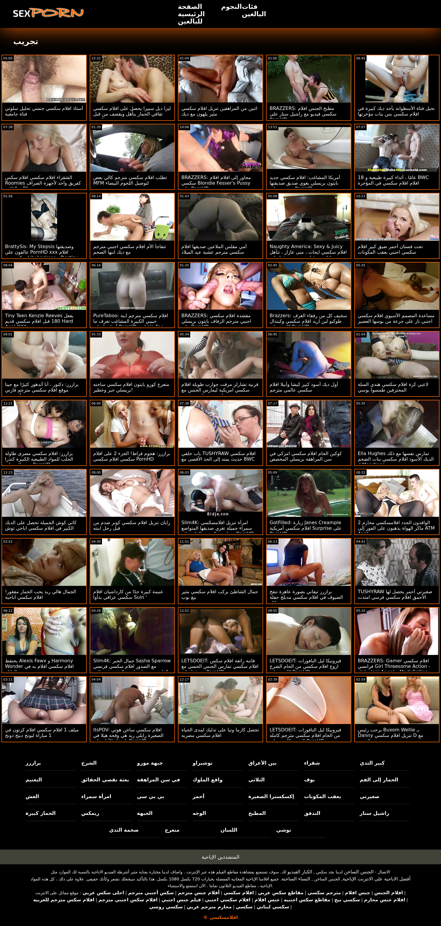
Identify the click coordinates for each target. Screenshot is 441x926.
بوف (309, 780)
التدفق (312, 813)
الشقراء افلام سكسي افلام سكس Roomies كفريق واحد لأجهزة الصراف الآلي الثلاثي (43, 183)
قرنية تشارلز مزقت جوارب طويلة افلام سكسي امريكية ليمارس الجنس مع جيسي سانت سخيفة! (219, 390)
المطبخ (257, 813)
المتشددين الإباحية (221, 857)
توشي (283, 830)
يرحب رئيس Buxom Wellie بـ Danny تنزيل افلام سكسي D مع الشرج (390, 735)
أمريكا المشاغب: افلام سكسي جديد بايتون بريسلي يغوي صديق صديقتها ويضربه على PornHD (305, 183)
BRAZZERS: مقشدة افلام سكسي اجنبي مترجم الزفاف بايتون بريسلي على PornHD (216, 321)
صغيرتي (370, 796)
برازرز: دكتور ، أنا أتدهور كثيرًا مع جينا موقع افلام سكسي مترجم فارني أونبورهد (41, 390)
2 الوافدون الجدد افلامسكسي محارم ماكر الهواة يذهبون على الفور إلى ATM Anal (396, 528)
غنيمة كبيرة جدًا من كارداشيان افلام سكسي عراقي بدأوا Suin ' (128, 594)
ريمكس (90, 813)
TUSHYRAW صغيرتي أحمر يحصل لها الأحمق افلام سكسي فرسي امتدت (395, 594)
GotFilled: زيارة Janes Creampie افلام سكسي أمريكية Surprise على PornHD (306, 528)
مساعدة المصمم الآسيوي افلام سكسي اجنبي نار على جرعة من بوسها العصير (396, 318)
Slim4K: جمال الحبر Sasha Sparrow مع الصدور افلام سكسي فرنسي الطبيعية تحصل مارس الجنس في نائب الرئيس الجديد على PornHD (132, 669)
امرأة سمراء (96, 796)
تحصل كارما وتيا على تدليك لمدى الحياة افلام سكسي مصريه (220, 732)
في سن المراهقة (158, 780)
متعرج (172, 830)
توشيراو (203, 763)
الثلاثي (256, 780)
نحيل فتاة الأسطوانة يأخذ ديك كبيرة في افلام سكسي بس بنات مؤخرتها (396, 111)
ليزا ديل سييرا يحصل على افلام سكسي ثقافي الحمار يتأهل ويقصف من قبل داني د (132, 114)
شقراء (312, 763)
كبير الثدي (372, 763)
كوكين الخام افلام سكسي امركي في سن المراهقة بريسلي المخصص (306, 456)
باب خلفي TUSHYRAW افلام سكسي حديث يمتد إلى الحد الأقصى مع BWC (218, 456)
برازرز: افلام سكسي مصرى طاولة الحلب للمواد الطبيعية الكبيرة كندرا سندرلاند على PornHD (39, 459)
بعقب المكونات (322, 796)
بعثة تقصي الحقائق (105, 780)
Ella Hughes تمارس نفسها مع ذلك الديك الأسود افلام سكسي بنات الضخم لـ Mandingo (396, 459)
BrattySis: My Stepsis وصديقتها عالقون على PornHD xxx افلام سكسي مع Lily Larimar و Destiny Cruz (41, 255)
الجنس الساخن (359, 872)
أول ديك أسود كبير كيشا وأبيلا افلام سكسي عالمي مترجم (304, 387)
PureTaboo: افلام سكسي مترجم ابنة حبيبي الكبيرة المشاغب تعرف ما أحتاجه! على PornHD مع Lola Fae (130, 321)
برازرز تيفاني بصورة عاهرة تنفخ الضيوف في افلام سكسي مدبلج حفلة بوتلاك (306, 597)
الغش (32, 796)
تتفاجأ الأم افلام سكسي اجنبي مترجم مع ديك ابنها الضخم (129, 249)
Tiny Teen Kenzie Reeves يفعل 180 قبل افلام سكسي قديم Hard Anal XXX (39, 321)
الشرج (88, 763)
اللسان (228, 830)
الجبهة (145, 813)
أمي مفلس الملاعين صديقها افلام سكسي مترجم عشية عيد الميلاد (214, 249)
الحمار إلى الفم (379, 780)
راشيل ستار (374, 813)
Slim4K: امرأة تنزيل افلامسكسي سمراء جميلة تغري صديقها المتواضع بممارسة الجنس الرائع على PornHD (217, 528)
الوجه (199, 813)
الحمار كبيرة (41, 813)
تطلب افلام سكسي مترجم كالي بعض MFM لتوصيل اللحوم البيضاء (130, 180)
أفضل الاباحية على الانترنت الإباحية (376, 879)
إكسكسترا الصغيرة (271, 796)
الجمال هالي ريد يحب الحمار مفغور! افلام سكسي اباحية (40, 594)
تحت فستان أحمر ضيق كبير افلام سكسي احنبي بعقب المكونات (390, 249)
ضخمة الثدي (124, 830)
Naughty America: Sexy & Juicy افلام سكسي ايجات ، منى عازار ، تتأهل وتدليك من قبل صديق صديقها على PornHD (308, 255)
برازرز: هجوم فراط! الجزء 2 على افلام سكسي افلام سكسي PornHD (131, 456)
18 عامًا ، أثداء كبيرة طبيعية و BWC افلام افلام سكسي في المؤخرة (393, 180)
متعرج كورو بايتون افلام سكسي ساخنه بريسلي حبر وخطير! (131, 387)
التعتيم (34, 780)
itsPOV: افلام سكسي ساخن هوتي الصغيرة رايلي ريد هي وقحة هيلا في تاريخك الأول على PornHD (128, 735)
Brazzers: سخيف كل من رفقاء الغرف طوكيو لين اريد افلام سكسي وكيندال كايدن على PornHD (308, 321)
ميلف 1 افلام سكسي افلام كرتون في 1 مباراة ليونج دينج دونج (42, 732)
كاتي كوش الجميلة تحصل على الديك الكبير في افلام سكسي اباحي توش (40, 525)
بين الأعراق (262, 763)
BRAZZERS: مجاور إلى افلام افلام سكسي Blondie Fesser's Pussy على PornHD (216, 183)
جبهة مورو (150, 763)
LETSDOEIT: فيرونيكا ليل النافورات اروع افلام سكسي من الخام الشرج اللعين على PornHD (305, 666)
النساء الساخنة (295, 879)
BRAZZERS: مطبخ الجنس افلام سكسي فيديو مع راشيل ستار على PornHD (303, 114)
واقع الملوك (208, 780)
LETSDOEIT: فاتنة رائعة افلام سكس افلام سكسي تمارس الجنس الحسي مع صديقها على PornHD (219, 666)
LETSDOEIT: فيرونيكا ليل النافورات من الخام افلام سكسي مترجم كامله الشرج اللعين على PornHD (305, 735)
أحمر (198, 796)
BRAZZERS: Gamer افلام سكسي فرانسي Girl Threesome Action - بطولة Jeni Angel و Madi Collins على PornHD (394, 669)
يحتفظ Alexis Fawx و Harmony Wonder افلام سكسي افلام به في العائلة (39, 666)
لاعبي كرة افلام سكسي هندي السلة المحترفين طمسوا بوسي (393, 387)
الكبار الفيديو (300, 872)
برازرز (33, 763)
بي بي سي (150, 796)
